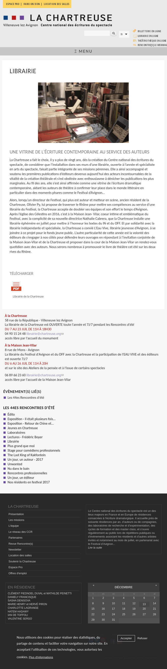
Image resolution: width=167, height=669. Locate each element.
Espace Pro (15, 567)
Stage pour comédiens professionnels (34, 450)
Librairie (13, 441)
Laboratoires (16, 432)
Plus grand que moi (21, 446)
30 (103, 619)
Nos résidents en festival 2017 (29, 482)
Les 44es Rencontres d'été (26, 397)
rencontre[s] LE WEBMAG (152, 45)
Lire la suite (95, 547)
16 (103, 608)
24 (113, 614)
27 (144, 614)
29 (92, 619)
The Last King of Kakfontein (27, 455)
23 (103, 614)
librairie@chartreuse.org (45, 334)
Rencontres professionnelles (27, 473)
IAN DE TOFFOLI (18, 615)
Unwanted (15, 464)
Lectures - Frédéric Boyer (25, 437)
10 (113, 603)
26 (133, 614)
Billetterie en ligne (149, 31)
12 (133, 603)
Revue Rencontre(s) (20, 543)
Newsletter (14, 549)
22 (92, 614)
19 (133, 608)
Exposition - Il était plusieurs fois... (32, 419)
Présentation (16, 514)
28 (154, 614)
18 (123, 608)
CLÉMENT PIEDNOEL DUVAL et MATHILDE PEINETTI (40, 593)
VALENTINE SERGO (20, 618)
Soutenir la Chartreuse (22, 561)
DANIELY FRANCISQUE (22, 597)
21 (154, 608)
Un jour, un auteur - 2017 (25, 459)
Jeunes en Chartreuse (23, 428)
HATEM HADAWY (18, 611)
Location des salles (20, 555)
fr (122, 34)
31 (113, 619)
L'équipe (13, 525)
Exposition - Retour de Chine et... (31, 423)
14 (154, 603)
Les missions (16, 520)
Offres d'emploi (17, 573)
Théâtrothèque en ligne (152, 41)
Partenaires (15, 537)
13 (144, 604)
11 (123, 603)
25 (123, 614)
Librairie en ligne (148, 36)
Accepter (126, 638)
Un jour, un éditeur (21, 478)
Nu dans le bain (18, 469)
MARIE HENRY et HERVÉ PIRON (27, 604)
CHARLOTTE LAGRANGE (23, 607)
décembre (124, 587)
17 (113, 608)
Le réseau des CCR (20, 531)
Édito (11, 414)
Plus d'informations (41, 657)
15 (92, 608)
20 (144, 608)
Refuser (142, 638)
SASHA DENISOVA (19, 600)
